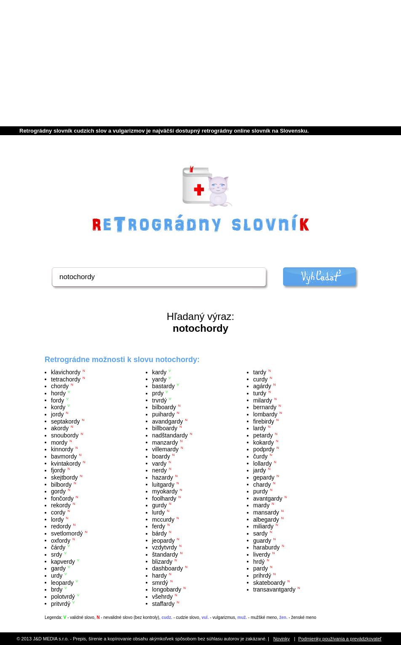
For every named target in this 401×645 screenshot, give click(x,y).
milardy (262, 400)
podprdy (264, 449)
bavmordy (64, 456)
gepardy (264, 477)
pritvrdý (60, 603)
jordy (57, 414)
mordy (59, 442)
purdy (260, 491)
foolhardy (164, 498)
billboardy (164, 428)
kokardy (263, 442)
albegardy (266, 519)
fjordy (58, 470)
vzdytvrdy (164, 547)
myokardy (165, 491)
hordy (58, 393)
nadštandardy (170, 435)
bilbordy (61, 484)
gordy (58, 491)
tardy (259, 372)
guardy (262, 540)
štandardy (165, 554)
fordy (57, 400)
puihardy (163, 414)
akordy (60, 428)
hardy (159, 575)
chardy (262, 484)
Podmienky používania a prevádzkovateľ (340, 638)
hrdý (259, 561)
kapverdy (63, 561)
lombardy (265, 414)
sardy (260, 533)
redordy (61, 526)
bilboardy (164, 407)
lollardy (262, 463)
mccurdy (163, 519)
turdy (259, 393)
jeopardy (163, 540)
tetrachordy (65, 379)
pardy (260, 568)
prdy (157, 393)
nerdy (159, 470)
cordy (58, 512)
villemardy (165, 449)
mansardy (266, 512)
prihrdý (262, 575)
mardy (261, 505)
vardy (159, 463)
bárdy (159, 533)
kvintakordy (66, 463)
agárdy (262, 386)
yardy (159, 379)
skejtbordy (64, 477)
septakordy (65, 421)
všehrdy (162, 596)
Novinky (281, 638)
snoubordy (64, 435)
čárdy (58, 547)
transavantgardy (274, 589)
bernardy (264, 407)
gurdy (159, 505)
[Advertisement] (200, 63)
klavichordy (65, 372)
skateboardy (269, 582)
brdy (56, 589)
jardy (259, 470)
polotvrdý (63, 596)
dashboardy (167, 568)
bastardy (163, 386)
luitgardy (163, 484)
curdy (260, 379)
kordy (58, 407)
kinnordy (62, 449)
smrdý (160, 582)
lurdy (158, 512)
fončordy (62, 498)
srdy (56, 554)
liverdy (261, 554)
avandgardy (167, 421)
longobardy (166, 589)
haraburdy (266, 547)
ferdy (158, 526)
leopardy (62, 582)
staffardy (163, 603)
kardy (159, 372)
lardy (259, 428)
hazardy (162, 477)
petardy (263, 435)
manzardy (165, 442)
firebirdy (263, 421)
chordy (60, 386)
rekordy (61, 505)
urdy (56, 575)
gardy (58, 568)
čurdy (260, 456)
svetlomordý (67, 533)
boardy (161, 456)
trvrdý (159, 400)
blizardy (162, 561)
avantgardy (267, 498)
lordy (57, 519)
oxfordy (60, 540)
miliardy (263, 526)
